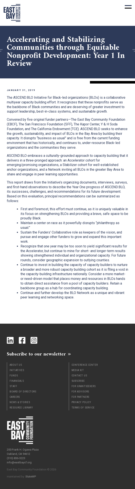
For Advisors (80, 391)
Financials (17, 380)
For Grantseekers (84, 386)
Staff (13, 386)
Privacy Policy (81, 402)
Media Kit (78, 370)
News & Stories (20, 402)
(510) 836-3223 (16, 458)
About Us (16, 364)
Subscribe (78, 380)
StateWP (30, 476)
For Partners (81, 396)
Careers (15, 396)
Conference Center (85, 364)
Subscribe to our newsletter (36, 354)
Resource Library (21, 407)
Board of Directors (23, 391)
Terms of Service (83, 407)
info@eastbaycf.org (19, 462)
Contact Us (79, 375)
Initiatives (17, 370)
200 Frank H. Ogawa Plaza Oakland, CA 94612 (23, 451)
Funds (14, 375)
